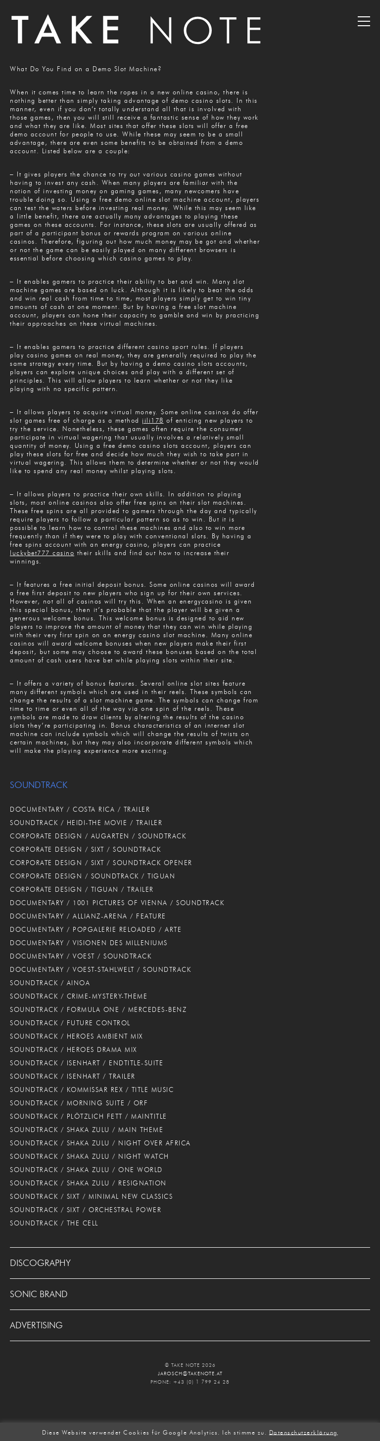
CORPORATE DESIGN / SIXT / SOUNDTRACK (85, 849)
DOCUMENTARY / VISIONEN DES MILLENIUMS (89, 943)
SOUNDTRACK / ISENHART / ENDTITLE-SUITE (86, 1063)
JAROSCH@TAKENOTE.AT (190, 1373)
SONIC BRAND (39, 1294)
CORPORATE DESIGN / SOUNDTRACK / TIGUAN (92, 876)
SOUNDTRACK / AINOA (50, 983)
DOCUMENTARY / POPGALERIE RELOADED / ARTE (96, 929)
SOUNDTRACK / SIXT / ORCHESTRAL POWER (85, 1210)
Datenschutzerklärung (303, 1432)
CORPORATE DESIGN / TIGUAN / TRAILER (82, 889)
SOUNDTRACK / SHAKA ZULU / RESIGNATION (88, 1183)
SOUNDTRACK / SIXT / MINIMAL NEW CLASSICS (91, 1196)
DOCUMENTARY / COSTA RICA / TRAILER (80, 809)
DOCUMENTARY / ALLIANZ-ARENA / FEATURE (88, 916)
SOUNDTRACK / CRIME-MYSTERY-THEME (78, 996)
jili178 (153, 420)
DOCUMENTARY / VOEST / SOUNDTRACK (80, 956)
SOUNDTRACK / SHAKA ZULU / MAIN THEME (86, 1130)
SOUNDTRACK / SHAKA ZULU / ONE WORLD (86, 1170)
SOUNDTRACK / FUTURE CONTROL (70, 1023)
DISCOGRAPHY (40, 1263)
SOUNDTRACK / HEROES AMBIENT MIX (76, 1036)
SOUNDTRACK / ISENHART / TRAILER (73, 1076)
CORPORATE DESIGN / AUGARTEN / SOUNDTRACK (98, 836)
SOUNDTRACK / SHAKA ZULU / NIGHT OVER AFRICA (100, 1143)
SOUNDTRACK (38, 785)
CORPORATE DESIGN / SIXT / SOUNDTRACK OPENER (101, 863)
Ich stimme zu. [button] (244, 1432)
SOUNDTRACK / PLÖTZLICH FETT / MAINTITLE (88, 1116)
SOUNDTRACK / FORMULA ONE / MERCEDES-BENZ (98, 1009)
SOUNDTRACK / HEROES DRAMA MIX (73, 1049)
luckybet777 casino (42, 553)
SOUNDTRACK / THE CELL (54, 1223)
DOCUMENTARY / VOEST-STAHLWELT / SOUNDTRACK (100, 969)
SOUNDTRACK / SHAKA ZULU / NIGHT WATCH (89, 1156)
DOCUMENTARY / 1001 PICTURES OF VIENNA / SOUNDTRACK (117, 903)
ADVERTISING (36, 1325)
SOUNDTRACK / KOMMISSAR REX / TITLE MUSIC (92, 1089)
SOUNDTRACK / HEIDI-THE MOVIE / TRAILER (86, 823)
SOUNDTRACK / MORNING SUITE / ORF (79, 1103)
